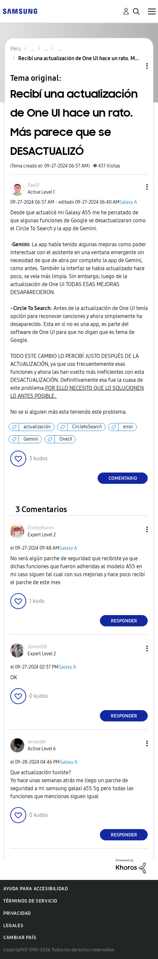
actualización (37, 427)
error (128, 427)
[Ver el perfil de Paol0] (33, 185)
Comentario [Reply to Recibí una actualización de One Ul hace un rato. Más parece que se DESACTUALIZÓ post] (123, 478)
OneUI (65, 439)
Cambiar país (19, 937)
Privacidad (17, 913)
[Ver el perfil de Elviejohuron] (41, 528)
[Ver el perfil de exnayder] (37, 742)
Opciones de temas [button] (136, 66)
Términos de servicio (30, 901)
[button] (136, 187)
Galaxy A (128, 202)
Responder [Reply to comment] (124, 621)
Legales (13, 925)
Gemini (31, 439)
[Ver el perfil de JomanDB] (37, 647)
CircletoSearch (87, 427)
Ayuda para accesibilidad (35, 889)
